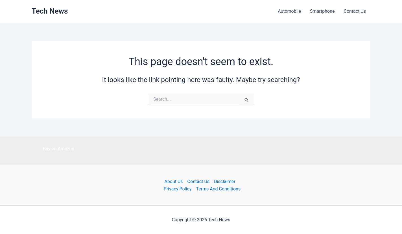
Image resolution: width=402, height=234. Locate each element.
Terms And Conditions (218, 189)
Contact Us (355, 11)
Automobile (289, 11)
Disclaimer (224, 181)
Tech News (50, 11)
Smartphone (322, 11)
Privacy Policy (178, 189)
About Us (173, 181)
